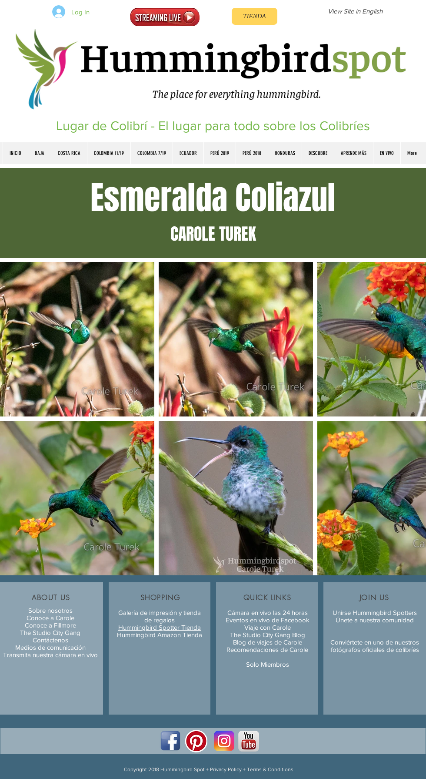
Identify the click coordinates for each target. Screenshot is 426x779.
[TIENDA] (254, 16)
